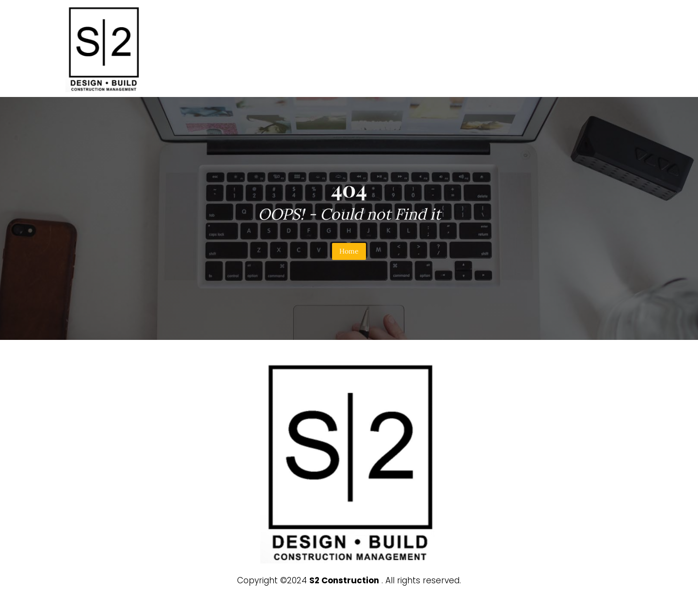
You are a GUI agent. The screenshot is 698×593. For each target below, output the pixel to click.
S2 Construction (344, 580)
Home (349, 251)
